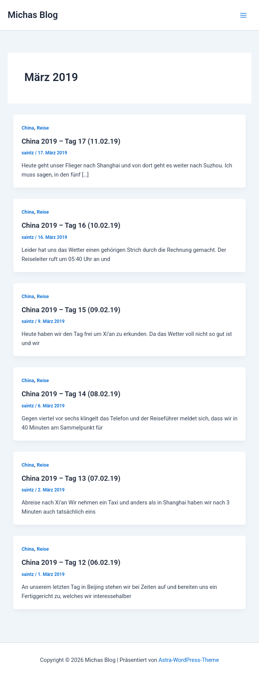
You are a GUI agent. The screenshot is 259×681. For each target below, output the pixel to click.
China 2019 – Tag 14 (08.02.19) (70, 394)
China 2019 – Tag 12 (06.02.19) (70, 562)
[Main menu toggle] (243, 15)
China (27, 128)
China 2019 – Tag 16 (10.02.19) (70, 225)
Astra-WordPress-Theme (189, 660)
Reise (43, 128)
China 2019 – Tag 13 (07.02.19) (70, 478)
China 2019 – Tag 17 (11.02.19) (70, 141)
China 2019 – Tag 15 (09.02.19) (70, 310)
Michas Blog (33, 15)
